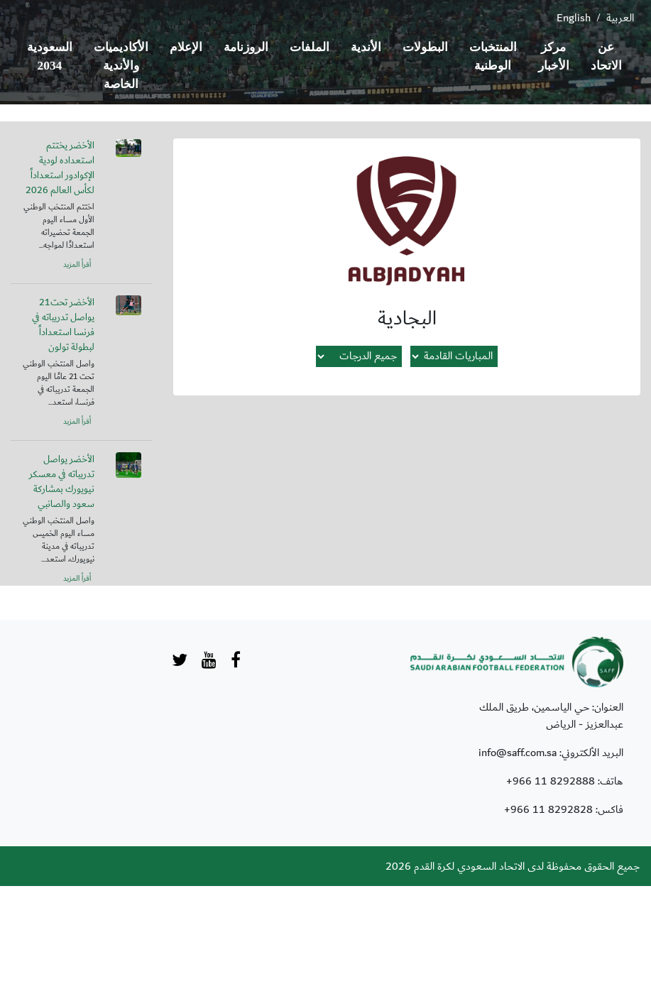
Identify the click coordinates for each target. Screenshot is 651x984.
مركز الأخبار (553, 56)
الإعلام (186, 47)
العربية (620, 18)
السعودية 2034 (49, 56)
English (574, 18)
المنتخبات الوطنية (493, 56)
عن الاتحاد (606, 56)
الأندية (366, 47)
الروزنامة (246, 47)
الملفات (309, 47)
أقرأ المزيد (77, 264)
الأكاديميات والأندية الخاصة (121, 65)
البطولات (425, 47)
